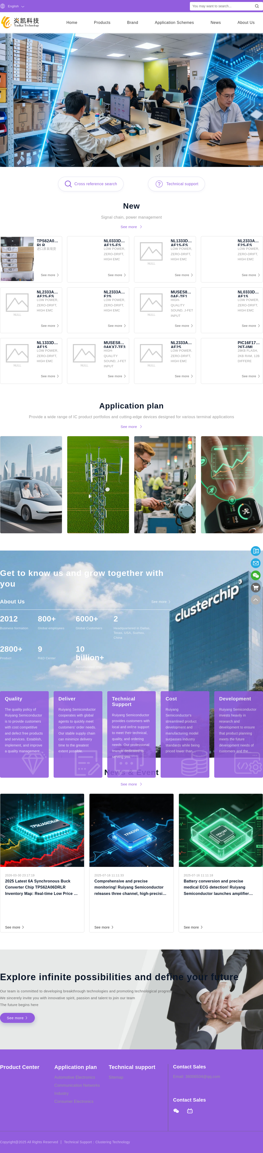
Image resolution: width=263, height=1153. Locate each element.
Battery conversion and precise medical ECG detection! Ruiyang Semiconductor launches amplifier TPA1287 (216, 888)
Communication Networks (77, 1085)
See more (15, 927)
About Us (246, 22)
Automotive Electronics (74, 1077)
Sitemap (116, 1077)
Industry (61, 1093)
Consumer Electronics (74, 1101)
